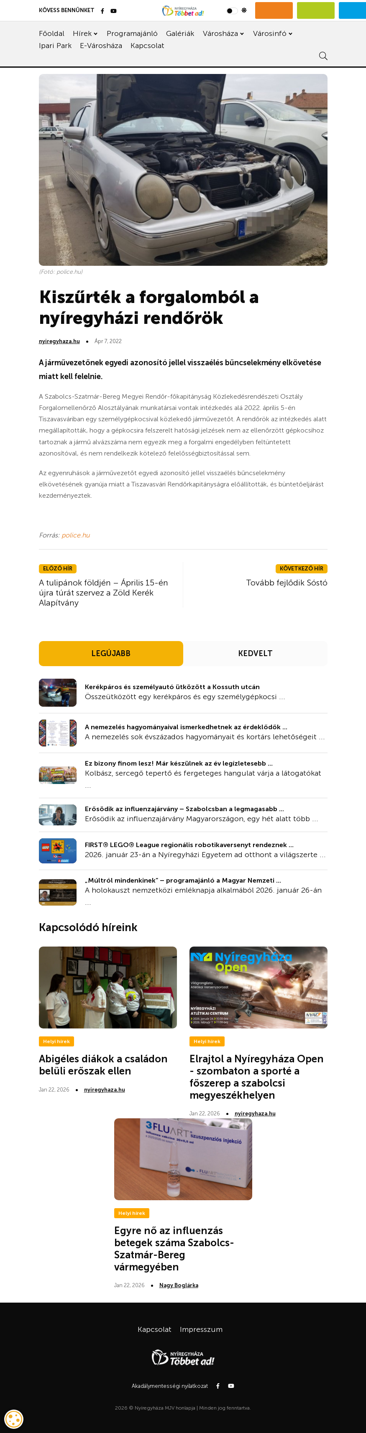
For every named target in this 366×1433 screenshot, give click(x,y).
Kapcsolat (147, 45)
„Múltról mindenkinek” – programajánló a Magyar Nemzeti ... (183, 880)
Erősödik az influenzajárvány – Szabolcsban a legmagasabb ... (184, 809)
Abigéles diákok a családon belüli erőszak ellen (103, 1065)
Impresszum (201, 1329)
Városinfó (270, 33)
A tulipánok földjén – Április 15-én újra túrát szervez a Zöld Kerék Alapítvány (103, 593)
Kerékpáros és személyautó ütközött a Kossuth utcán (172, 687)
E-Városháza (101, 45)
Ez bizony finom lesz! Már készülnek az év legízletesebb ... (179, 763)
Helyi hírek (56, 1041)
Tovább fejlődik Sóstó (287, 583)
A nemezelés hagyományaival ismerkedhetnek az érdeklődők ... (186, 727)
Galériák (180, 33)
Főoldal (51, 33)
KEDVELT (255, 653)
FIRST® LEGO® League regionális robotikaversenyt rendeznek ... (189, 845)
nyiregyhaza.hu (59, 341)
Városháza (220, 33)
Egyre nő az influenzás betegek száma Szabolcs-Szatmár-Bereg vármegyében (174, 1248)
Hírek (82, 33)
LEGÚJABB (111, 653)
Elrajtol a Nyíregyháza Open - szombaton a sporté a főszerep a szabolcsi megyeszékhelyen (256, 1077)
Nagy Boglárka (178, 1285)
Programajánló (132, 33)
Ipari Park (55, 45)
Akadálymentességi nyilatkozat (170, 1386)
